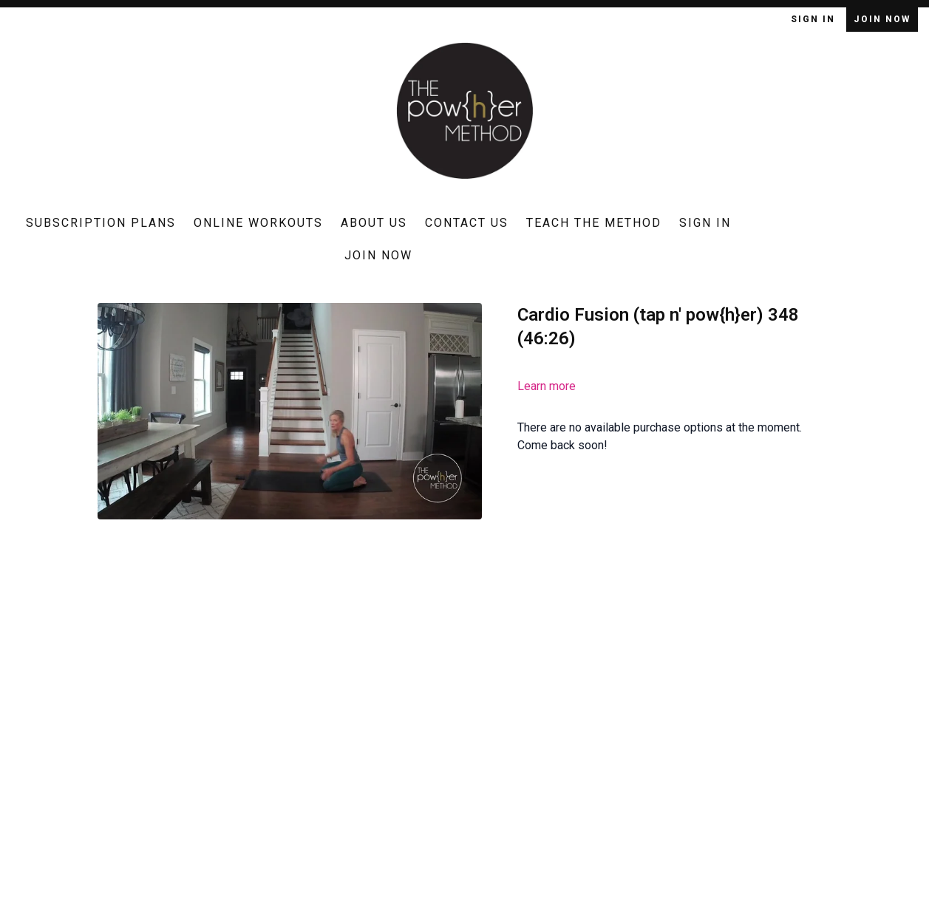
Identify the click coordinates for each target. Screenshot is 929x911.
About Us (374, 223)
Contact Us (466, 223)
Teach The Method (593, 223)
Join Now (882, 19)
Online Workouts (258, 223)
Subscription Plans (101, 223)
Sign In (815, 19)
